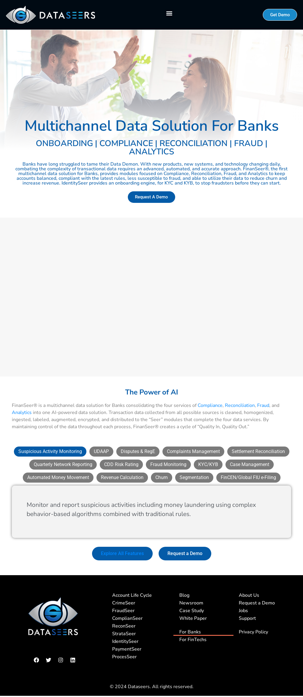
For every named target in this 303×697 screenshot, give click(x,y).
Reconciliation (240, 405)
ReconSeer (124, 625)
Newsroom (191, 602)
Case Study (191, 610)
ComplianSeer (127, 618)
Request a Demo (257, 602)
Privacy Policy (253, 631)
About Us (249, 595)
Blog (184, 595)
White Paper (193, 618)
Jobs (243, 610)
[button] (169, 13)
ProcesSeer (124, 656)
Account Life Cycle (132, 595)
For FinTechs (193, 639)
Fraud (263, 405)
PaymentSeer (126, 649)
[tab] (50, 451)
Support (247, 618)
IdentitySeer (125, 641)
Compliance (210, 405)
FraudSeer (123, 610)
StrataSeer (124, 633)
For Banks (190, 631)
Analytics (22, 412)
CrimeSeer (123, 602)
